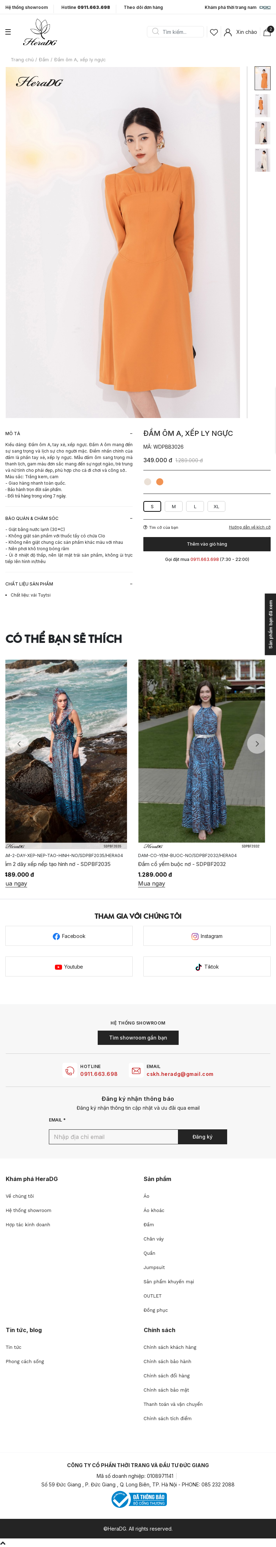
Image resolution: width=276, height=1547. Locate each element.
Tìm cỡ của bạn (160, 527)
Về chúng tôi (20, 1196)
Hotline (85, 7)
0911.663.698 (99, 1074)
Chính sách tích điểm (168, 1418)
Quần (149, 1253)
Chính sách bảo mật (166, 1390)
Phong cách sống (25, 1361)
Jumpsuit (154, 1267)
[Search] (177, 31)
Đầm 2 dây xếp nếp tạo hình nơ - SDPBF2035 (60, 864)
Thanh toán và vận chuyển (173, 1404)
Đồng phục (156, 1310)
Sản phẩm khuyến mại (169, 1281)
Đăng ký (203, 1137)
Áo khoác (154, 1210)
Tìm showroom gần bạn (138, 1038)
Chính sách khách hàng (170, 1347)
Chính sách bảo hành (167, 1361)
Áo (146, 1196)
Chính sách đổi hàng (167, 1375)
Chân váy (154, 1239)
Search (155, 32)
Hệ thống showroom (26, 7)
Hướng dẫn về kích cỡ (250, 527)
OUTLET (153, 1296)
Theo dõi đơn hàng (143, 7)
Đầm (149, 1224)
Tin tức (13, 1347)
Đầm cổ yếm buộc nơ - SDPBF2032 (187, 864)
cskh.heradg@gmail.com (180, 1074)
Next (257, 744)
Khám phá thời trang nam (238, 7)
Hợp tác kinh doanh (28, 1224)
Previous (19, 744)
